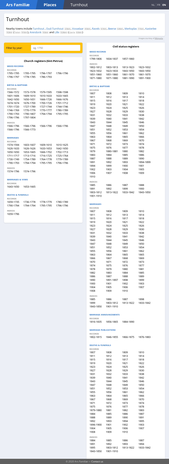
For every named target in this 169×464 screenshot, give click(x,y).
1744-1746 (62, 106)
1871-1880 (96, 78)
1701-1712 (62, 103)
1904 (125, 169)
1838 (141, 115)
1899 (108, 165)
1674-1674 (13, 103)
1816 (108, 100)
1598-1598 (62, 92)
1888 (108, 158)
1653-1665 (29, 152)
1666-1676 (62, 99)
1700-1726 (46, 103)
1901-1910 (96, 196)
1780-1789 (62, 110)
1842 (141, 118)
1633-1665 (62, 96)
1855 (92, 133)
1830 (141, 111)
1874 (141, 144)
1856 (108, 133)
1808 (108, 93)
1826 (141, 108)
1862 (141, 133)
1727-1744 (46, 106)
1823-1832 (144, 67)
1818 (141, 100)
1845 (125, 122)
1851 (92, 129)
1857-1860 (128, 59)
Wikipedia (159, 38)
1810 (141, 93)
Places (50, 4)
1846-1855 (112, 337)
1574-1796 (13, 171)
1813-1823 (128, 67)
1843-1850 (128, 71)
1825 (125, 108)
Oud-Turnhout (55, 28)
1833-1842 (128, 192)
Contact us (97, 461)
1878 (141, 147)
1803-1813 (112, 67)
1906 (92, 173)
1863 (92, 137)
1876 (108, 147)
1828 (108, 111)
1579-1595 (46, 92)
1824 (108, 108)
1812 (108, 97)
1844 (108, 122)
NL (153, 5)
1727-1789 (29, 106)
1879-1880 (96, 410)
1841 (125, 118)
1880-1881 (112, 151)
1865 (125, 137)
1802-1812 (96, 67)
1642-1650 (13, 99)
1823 (92, 108)
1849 (125, 126)
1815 (92, 100)
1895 (141, 421)
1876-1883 (144, 337)
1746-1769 (13, 110)
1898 (125, 280)
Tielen (17, 32)
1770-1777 (46, 110)
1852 (108, 129)
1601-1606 (13, 96)
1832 (108, 115)
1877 (125, 147)
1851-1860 (96, 74)
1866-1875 (128, 337)
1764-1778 (46, 159)
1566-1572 (13, 92)
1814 (141, 97)
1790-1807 (29, 114)
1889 (125, 158)
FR (158, 5)
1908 (125, 173)
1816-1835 (96, 321)
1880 (125, 151)
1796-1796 (62, 73)
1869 (125, 140)
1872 (108, 144)
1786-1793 (46, 77)
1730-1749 (13, 159)
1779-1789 (62, 159)
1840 (108, 118)
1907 (108, 173)
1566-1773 (29, 129)
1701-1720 (13, 106)
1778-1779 (46, 202)
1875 (92, 147)
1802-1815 (96, 337)
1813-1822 (112, 192)
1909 (141, 173)
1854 (141, 129)
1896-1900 (96, 424)
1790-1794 (13, 205)
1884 (108, 155)
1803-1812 (96, 192)
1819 (92, 104)
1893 (125, 162)
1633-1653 (46, 148)
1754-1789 (29, 159)
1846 (141, 122)
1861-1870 (128, 74)
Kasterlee (150, 28)
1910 (92, 176)
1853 (125, 129)
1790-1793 (13, 114)
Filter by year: (14, 48)
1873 (125, 144)
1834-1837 (112, 59)
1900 (125, 165)
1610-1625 (62, 145)
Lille (57, 32)
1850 (141, 126)
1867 (92, 140)
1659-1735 (13, 202)
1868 (108, 140)
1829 (125, 111)
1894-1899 (144, 162)
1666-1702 (46, 152)
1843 (92, 122)
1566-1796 (13, 126)
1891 (92, 162)
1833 (125, 115)
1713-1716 (29, 155)
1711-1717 (13, 155)
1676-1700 (29, 103)
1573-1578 (29, 92)
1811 (92, 97)
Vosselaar (77, 28)
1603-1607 (29, 145)
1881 (141, 269)
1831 (92, 115)
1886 (141, 155)
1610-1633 (46, 96)
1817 (125, 100)
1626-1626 (29, 148)
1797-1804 (29, 117)
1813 (125, 97)
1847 (92, 126)
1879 (92, 151)
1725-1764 (62, 155)
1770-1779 (29, 110)
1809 (125, 93)
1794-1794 (46, 114)
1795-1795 (13, 73)
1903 (108, 169)
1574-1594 (13, 145)
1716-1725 (46, 155)
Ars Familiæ (18, 4)
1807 (92, 93)
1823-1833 (112, 71)
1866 (141, 137)
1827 (92, 111)
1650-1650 (13, 152)
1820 (108, 104)
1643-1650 (13, 186)
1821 (125, 104)
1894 (92, 165)
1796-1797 (46, 73)
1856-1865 (112, 321)
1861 (125, 133)
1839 (92, 118)
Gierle (72, 32)
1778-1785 (29, 77)
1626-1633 (13, 148)
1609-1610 (29, 96)
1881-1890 (128, 78)
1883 (92, 155)
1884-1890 (128, 321)
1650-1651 (29, 99)
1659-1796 (13, 214)
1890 (141, 158)
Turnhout (38, 28)
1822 (141, 104)
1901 (141, 165)
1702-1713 (62, 152)
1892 (108, 162)
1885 (125, 155)
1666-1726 (46, 99)
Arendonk (35, 32)
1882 (141, 151)
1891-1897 (112, 280)
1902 (92, 169)
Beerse (112, 28)
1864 (108, 137)
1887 (92, 158)
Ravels (96, 28)
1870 (141, 140)
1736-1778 (29, 202)
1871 (92, 144)
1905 (141, 169)
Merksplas (131, 28)
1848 (108, 126)
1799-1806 (96, 59)
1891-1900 (144, 78)
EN (164, 5)
